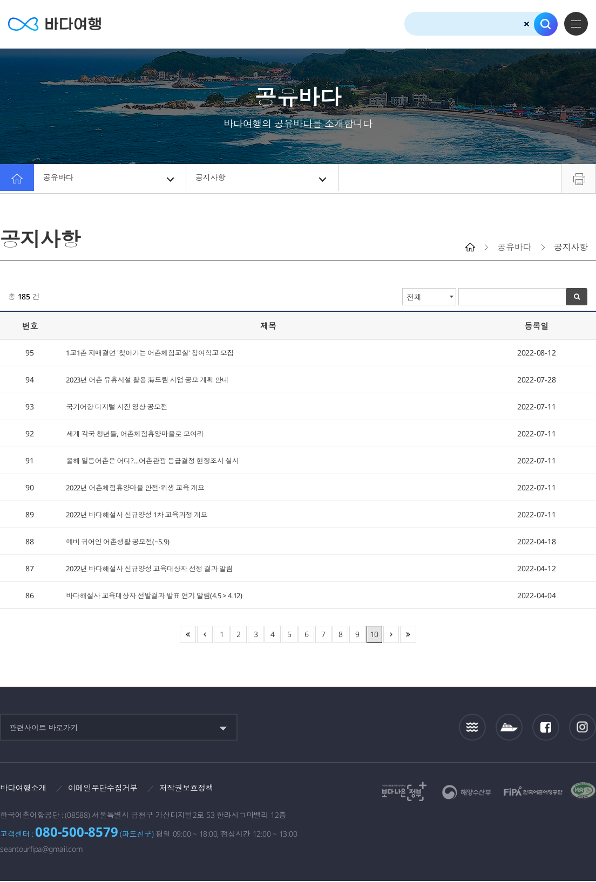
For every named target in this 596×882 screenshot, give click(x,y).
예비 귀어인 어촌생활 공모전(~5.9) (123, 541)
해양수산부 (466, 792)
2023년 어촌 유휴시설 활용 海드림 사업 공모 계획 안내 (156, 379)
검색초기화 (526, 24)
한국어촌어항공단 (533, 791)
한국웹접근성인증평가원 (583, 791)
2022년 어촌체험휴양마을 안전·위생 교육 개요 (142, 487)
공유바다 (111, 178)
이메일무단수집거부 (111, 788)
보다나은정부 (404, 791)
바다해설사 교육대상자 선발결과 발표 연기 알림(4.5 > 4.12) (164, 595)
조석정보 (472, 727)
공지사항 (263, 178)
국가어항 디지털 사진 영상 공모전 (122, 406)
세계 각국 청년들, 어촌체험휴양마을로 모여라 (141, 433)
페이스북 (545, 727)
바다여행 (59, 24)
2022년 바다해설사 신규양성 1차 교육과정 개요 (144, 514)
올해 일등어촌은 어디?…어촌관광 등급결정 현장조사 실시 (161, 460)
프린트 (578, 178)
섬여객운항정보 (509, 727)
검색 (546, 24)
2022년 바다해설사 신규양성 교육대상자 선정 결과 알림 (158, 568)
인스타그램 (582, 727)
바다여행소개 (25, 788)
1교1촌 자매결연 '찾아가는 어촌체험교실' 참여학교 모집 (158, 352)
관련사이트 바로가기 (43, 727)
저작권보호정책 (200, 788)
